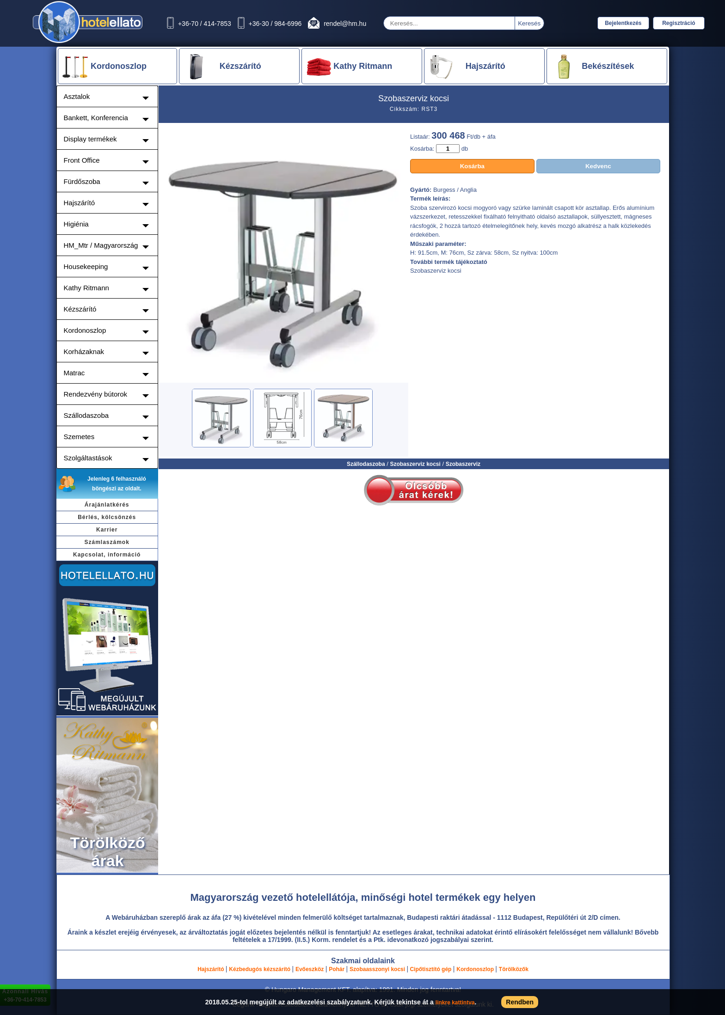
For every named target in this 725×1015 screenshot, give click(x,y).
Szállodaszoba (366, 464)
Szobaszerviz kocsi (415, 464)
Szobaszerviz (463, 464)
